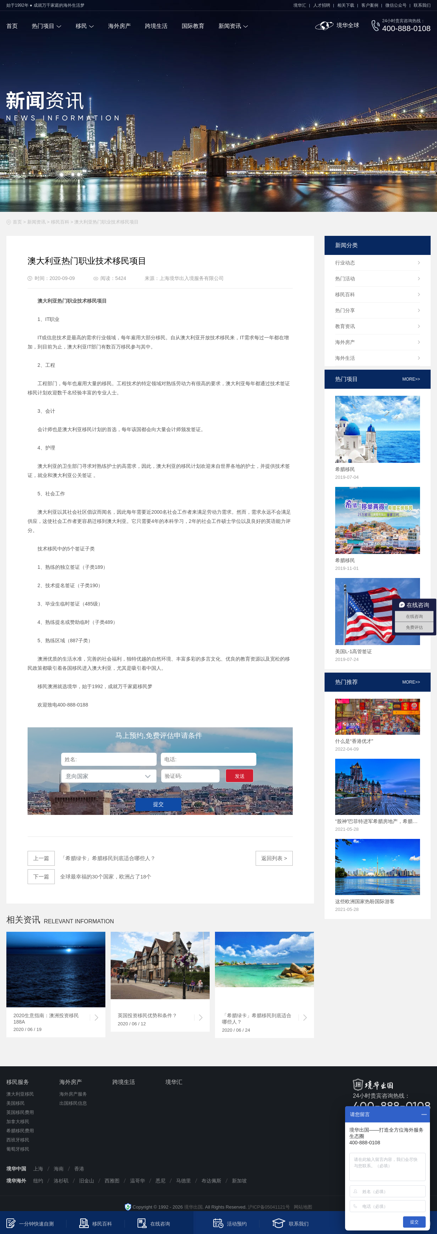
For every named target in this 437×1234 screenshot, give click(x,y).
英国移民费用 (20, 1112)
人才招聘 (321, 5)
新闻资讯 (229, 26)
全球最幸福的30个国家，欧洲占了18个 (89, 876)
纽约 (38, 1181)
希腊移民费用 (20, 1130)
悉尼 (160, 1181)
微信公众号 (396, 5)
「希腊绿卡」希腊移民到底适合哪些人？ (92, 858)
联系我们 (422, 5)
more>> (411, 379)
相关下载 (345, 5)
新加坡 (239, 1181)
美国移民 (15, 1103)
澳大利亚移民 (20, 1094)
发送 (240, 776)
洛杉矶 (61, 1181)
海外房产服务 (73, 1094)
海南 (59, 1169)
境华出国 (193, 1207)
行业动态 (345, 263)
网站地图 (301, 1207)
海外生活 (345, 358)
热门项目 (43, 26)
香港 (79, 1169)
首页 (12, 26)
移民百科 (60, 222)
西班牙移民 (17, 1140)
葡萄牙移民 (17, 1149)
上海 (38, 1169)
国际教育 (193, 26)
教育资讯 (345, 326)
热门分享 (345, 310)
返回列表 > (274, 858)
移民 (81, 26)
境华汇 (299, 5)
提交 (158, 804)
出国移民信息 (73, 1103)
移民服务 (17, 1082)
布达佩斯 (211, 1181)
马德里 (183, 1181)
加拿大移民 (17, 1121)
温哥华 (137, 1181)
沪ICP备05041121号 (269, 1207)
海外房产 (119, 26)
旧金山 (86, 1181)
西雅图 (112, 1181)
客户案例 (369, 5)
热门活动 (345, 278)
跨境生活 (156, 26)
